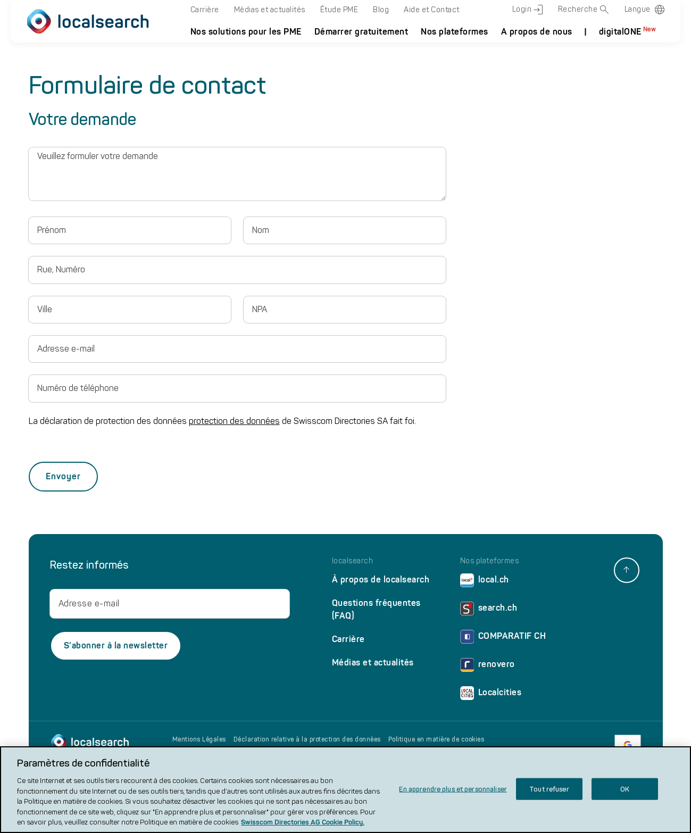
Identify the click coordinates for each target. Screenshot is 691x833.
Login (527, 9)
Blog (381, 9)
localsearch (352, 561)
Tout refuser (549, 789)
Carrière (204, 9)
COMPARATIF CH (503, 638)
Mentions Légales (199, 739)
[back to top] (626, 570)
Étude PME (339, 9)
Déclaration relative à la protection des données (307, 739)
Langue (638, 9)
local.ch (484, 582)
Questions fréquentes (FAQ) (376, 609)
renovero (487, 667)
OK (624, 789)
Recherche (584, 9)
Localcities (491, 695)
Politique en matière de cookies (436, 739)
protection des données (234, 421)
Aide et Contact (432, 9)
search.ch (489, 610)
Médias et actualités (269, 9)
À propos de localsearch (381, 579)
